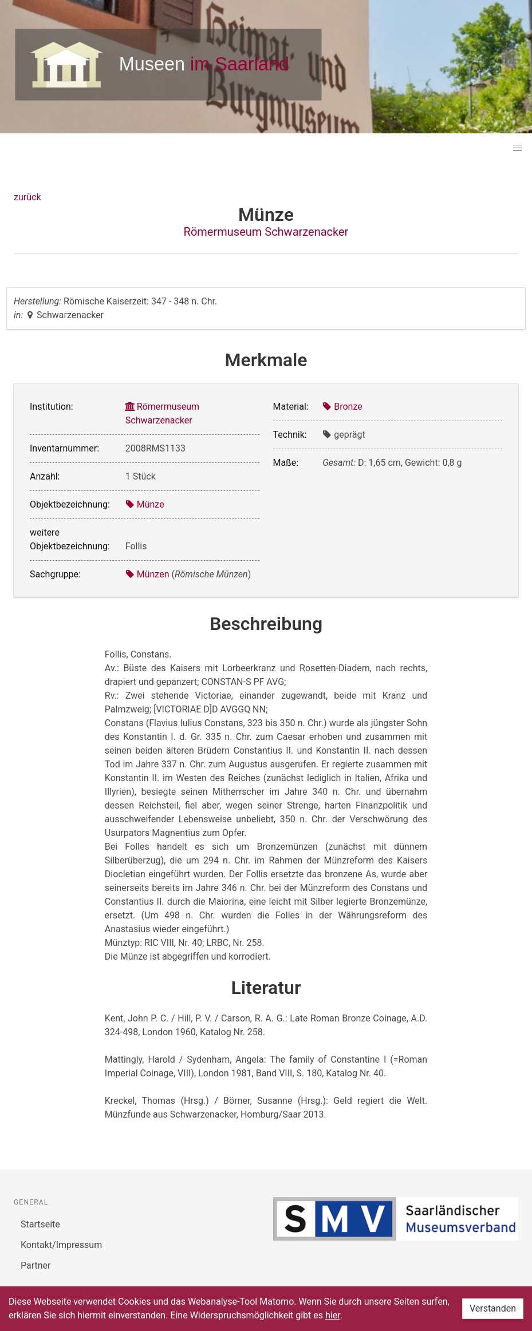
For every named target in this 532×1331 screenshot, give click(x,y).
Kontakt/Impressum (61, 1244)
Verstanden (493, 1308)
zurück (27, 197)
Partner (36, 1265)
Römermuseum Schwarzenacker (266, 232)
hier (332, 1315)
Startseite (40, 1224)
